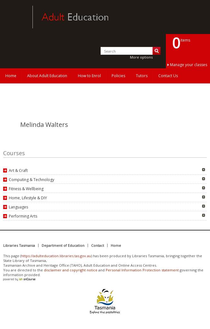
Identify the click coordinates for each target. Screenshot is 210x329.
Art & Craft (18, 170)
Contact (97, 245)
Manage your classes (188, 64)
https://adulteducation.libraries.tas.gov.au (56, 255)
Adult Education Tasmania (15, 17)
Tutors (142, 75)
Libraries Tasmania (19, 245)
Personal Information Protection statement (142, 270)
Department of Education (63, 245)
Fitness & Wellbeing (26, 188)
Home (10, 75)
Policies (118, 75)
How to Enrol (89, 75)
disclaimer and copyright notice (70, 270)
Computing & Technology (31, 179)
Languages (18, 207)
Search (156, 51)
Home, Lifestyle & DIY (28, 198)
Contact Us (168, 75)
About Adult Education (47, 75)
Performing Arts (23, 216)
